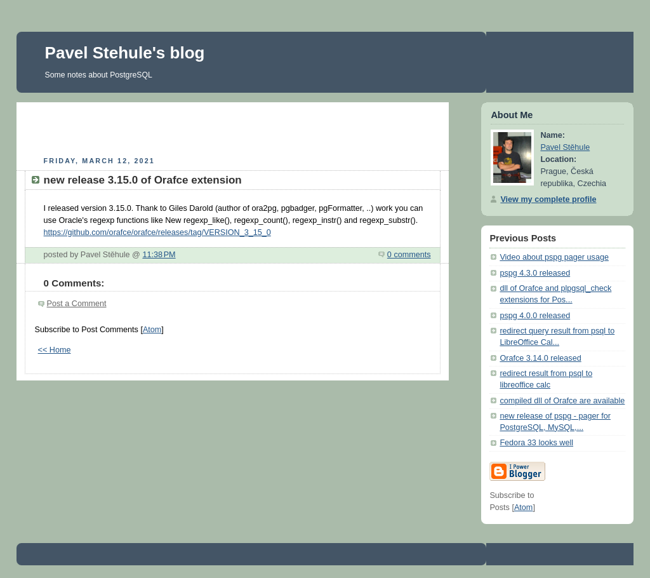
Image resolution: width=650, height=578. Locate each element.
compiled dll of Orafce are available (562, 400)
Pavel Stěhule (565, 147)
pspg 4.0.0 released (535, 315)
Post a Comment (77, 303)
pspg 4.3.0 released (535, 273)
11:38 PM (158, 254)
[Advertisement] (232, 128)
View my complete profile (548, 199)
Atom (152, 329)
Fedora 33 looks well (536, 442)
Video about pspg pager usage (554, 257)
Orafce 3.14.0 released (540, 358)
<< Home (54, 350)
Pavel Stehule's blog (125, 52)
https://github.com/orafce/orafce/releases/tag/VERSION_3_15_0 (157, 232)
